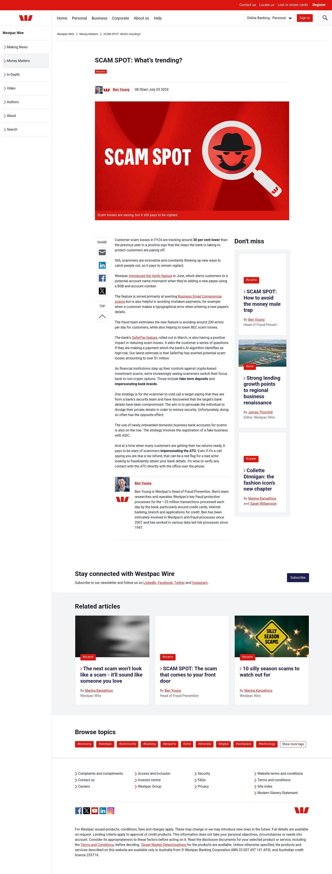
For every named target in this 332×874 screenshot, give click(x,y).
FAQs (202, 780)
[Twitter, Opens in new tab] (86, 810)
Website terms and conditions (280, 774)
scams (100, 71)
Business (99, 18)
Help (158, 18)
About (11, 116)
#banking (149, 744)
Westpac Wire (13, 33)
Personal (79, 18)
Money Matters (18, 61)
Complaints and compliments (100, 774)
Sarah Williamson (263, 504)
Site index (265, 786)
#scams (251, 280)
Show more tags (293, 744)
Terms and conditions (274, 780)
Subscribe (298, 578)
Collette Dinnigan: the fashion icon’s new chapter (259, 479)
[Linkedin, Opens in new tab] (103, 810)
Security (204, 774)
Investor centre (149, 780)
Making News (17, 47)
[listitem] (112, 660)
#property (169, 744)
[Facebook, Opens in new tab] (78, 810)
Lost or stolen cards (293, 5)
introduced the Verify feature (150, 276)
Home (62, 18)
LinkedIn (149, 583)
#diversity (204, 744)
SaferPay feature (144, 338)
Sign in (305, 18)
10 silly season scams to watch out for (269, 672)
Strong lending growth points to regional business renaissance (262, 390)
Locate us (266, 5)
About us (141, 18)
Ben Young (121, 89)
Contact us (247, 5)
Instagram (199, 583)
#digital (223, 744)
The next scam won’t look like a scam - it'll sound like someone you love (111, 675)
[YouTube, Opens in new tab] (94, 810)
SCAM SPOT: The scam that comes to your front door (188, 675)
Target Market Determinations (163, 845)
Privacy (203, 786)
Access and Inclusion (154, 774)
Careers (84, 786)
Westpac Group (149, 786)
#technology (266, 744)
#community (127, 744)
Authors (13, 102)
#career (251, 458)
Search (12, 129)
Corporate (120, 18)
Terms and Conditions (97, 845)
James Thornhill (260, 412)
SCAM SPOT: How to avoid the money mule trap (262, 301)
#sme (250, 366)
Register (319, 5)
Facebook (165, 583)
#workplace (243, 744)
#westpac (105, 744)
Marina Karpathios (262, 498)
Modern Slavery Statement (278, 793)
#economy (84, 744)
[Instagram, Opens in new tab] (110, 813)
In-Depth (13, 74)
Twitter (179, 583)
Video (11, 88)
